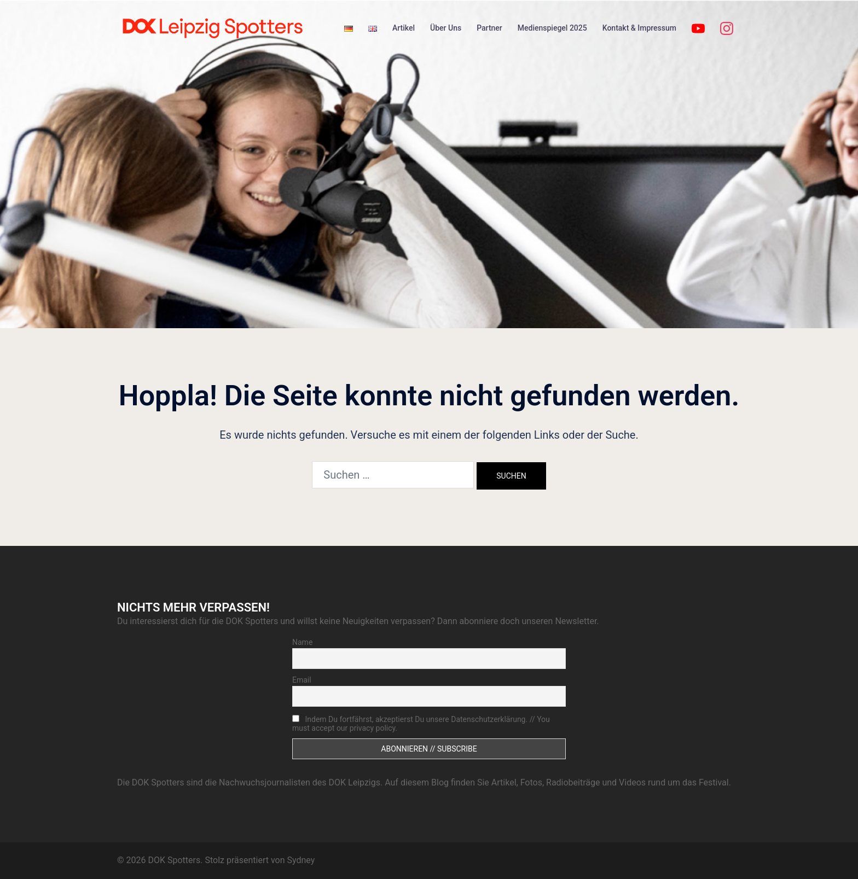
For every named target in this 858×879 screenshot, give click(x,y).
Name (302, 642)
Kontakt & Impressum (639, 28)
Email (301, 680)
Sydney (301, 860)
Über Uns (445, 28)
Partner (489, 28)
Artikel (403, 28)
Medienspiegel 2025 (552, 28)
